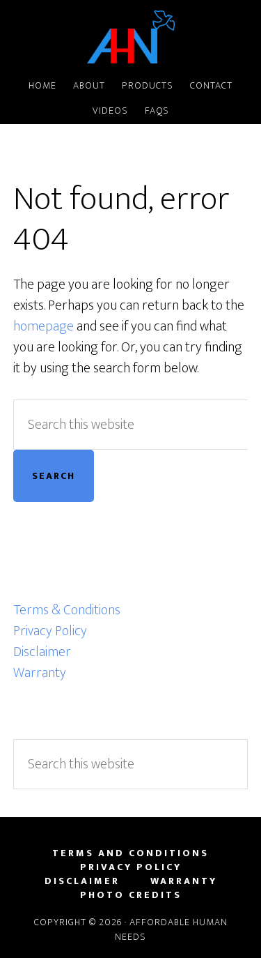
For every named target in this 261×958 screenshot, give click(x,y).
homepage (43, 326)
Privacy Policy (50, 631)
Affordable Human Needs (130, 36)
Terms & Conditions (66, 610)
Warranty (39, 673)
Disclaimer (42, 652)
